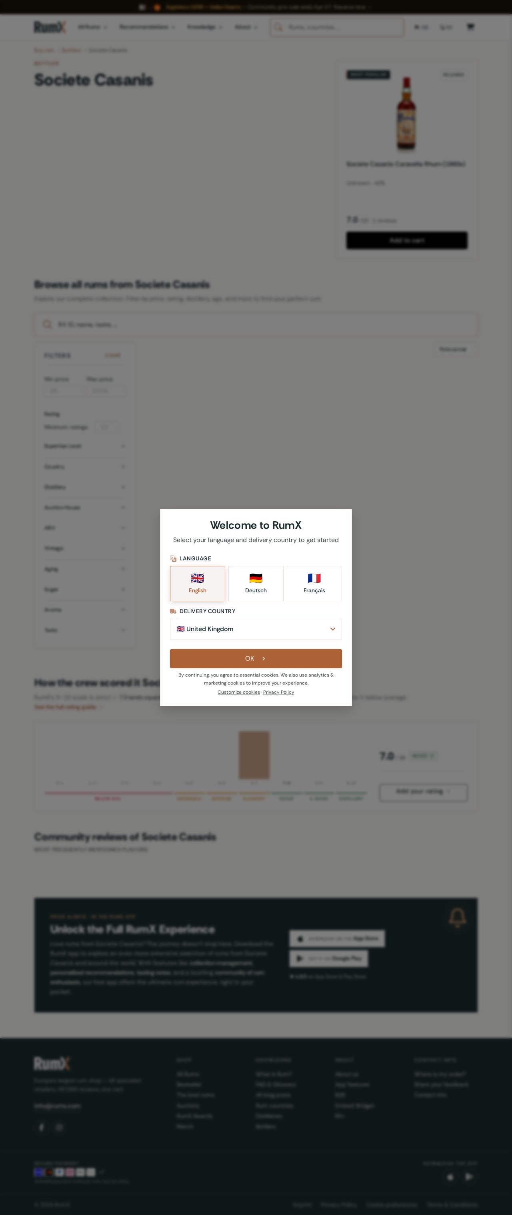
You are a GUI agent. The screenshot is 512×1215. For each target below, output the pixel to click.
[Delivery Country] (256, 629)
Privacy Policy (278, 692)
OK (256, 658)
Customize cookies (239, 692)
